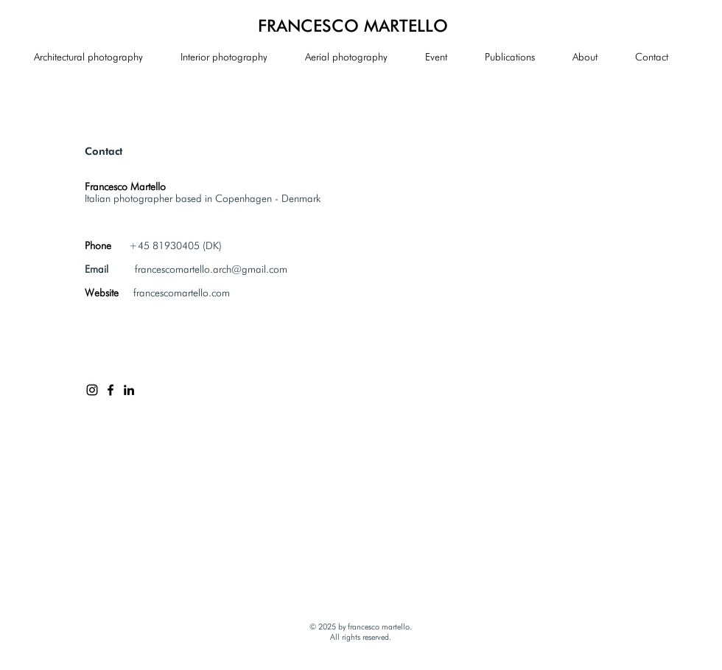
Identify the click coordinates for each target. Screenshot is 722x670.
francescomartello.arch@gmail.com (211, 269)
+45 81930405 (164, 245)
